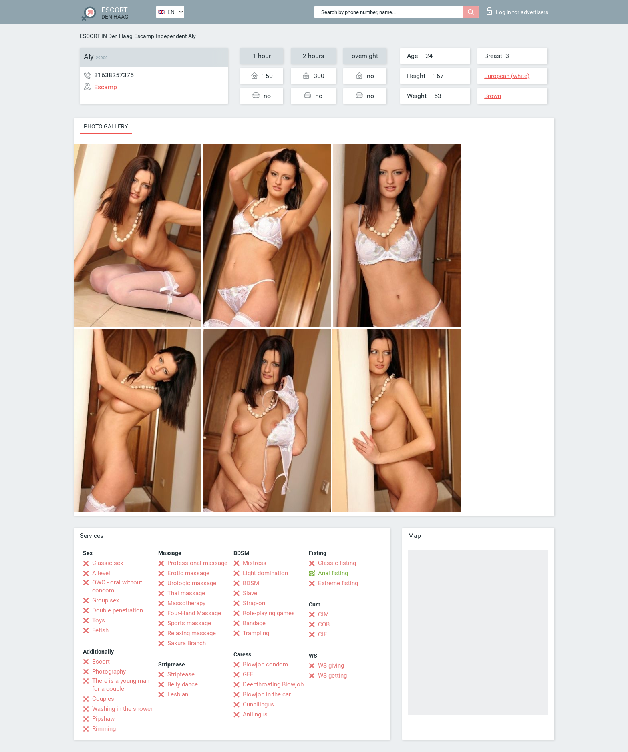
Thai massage (186, 593)
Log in (517, 10)
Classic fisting (337, 563)
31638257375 (114, 75)
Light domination (265, 573)
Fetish (100, 630)
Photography (109, 671)
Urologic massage (191, 583)
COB (324, 624)
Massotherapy (186, 603)
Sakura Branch (186, 643)
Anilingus (255, 714)
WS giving (331, 665)
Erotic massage (188, 573)
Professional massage (197, 563)
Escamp (144, 36)
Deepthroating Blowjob (273, 684)
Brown (492, 96)
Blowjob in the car (267, 694)
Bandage (254, 623)
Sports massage (189, 623)
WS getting (332, 675)
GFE (248, 674)
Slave (250, 593)
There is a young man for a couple (120, 684)
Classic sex (107, 563)
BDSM (251, 583)
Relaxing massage (191, 633)
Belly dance (182, 684)
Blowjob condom (265, 664)
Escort (101, 661)
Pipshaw (103, 718)
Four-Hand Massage (194, 613)
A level (101, 573)
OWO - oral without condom (117, 586)
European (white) (506, 76)
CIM (323, 614)
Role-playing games (269, 613)
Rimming (104, 728)
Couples (103, 698)
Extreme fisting (338, 583)
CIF (322, 634)
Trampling (256, 633)
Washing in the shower (122, 708)
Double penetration (117, 610)
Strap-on (254, 603)
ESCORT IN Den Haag (106, 36)
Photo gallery (106, 126)
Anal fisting (333, 573)
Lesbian (177, 694)
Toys (98, 620)
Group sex (105, 600)
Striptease (181, 674)
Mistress (254, 563)
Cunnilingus (258, 704)
